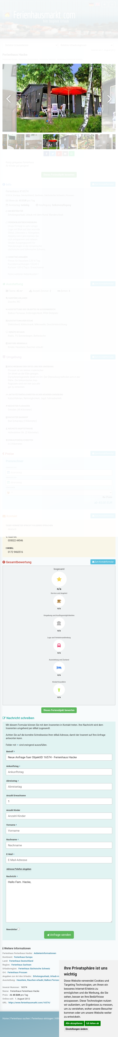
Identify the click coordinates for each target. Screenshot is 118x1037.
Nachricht (11, 876)
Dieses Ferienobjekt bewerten (59, 710)
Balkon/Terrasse (52, 980)
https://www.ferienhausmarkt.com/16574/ (29, 1002)
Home (5, 1018)
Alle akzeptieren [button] (74, 1023)
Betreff (10, 751)
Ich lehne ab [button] (92, 1023)
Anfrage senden (59, 934)
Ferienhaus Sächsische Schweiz (34, 968)
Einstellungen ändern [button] (77, 1029)
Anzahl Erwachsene (16, 795)
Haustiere (21, 980)
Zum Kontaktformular (103, 562)
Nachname (12, 839)
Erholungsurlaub (41, 976)
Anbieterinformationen (45, 953)
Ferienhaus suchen (20, 1018)
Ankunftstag (13, 766)
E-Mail (10, 854)
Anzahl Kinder (13, 810)
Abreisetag (12, 781)
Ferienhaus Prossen (17, 972)
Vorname (11, 825)
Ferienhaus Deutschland (21, 961)
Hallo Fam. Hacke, (59, 900)
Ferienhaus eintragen (42, 1018)
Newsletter (13, 929)
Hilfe (57, 1018)
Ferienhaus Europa (23, 957)
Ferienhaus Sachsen (21, 964)
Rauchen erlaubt (35, 980)
